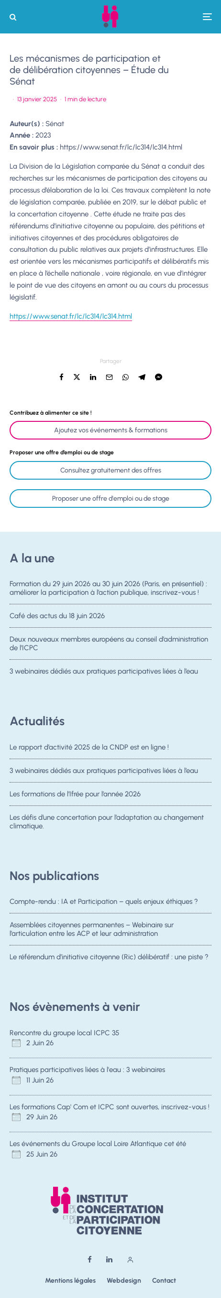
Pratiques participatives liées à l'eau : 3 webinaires (87, 1069)
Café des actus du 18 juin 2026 (57, 615)
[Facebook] (89, 1259)
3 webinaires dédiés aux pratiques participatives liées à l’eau (104, 674)
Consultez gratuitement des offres (110, 470)
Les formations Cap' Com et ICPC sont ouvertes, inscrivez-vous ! (110, 1107)
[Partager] (61, 377)
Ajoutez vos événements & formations (110, 430)
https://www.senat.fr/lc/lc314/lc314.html (121, 147)
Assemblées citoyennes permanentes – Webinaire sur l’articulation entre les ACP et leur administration (92, 929)
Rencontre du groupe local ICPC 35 (64, 1033)
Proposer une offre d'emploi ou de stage (110, 498)
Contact (164, 1281)
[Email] (109, 377)
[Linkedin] (109, 1259)
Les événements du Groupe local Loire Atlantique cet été (98, 1143)
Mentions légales (70, 1281)
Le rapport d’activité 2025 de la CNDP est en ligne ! (89, 747)
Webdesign (124, 1281)
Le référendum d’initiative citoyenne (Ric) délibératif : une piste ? (109, 958)
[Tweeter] (76, 377)
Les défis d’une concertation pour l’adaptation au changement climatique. (107, 824)
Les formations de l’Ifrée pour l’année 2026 (75, 794)
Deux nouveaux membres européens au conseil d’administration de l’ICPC (109, 644)
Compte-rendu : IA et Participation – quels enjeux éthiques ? (104, 901)
